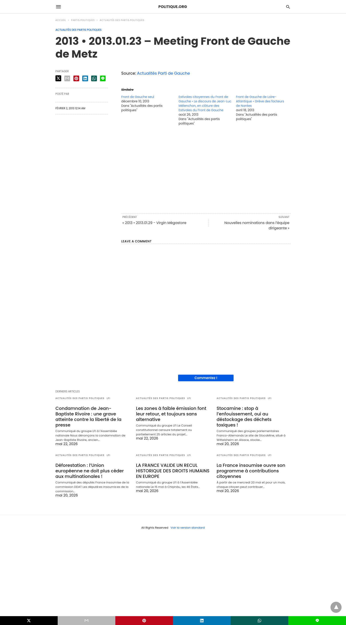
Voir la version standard (188, 528)
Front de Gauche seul (137, 97)
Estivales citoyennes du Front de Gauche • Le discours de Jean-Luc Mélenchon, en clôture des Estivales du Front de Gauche (205, 103)
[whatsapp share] (94, 78)
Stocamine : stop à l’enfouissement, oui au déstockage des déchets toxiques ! (244, 416)
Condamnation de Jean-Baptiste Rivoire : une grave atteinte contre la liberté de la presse (88, 416)
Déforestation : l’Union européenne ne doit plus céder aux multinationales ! (89, 470)
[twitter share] (58, 78)
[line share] (103, 78)
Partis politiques (83, 20)
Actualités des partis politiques (122, 20)
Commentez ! (206, 378)
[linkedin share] (85, 78)
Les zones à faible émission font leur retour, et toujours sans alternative (171, 414)
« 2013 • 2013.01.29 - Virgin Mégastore (154, 222)
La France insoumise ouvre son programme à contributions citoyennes (251, 470)
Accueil (60, 20)
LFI (108, 398)
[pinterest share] (76, 78)
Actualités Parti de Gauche (163, 73)
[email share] (67, 78)
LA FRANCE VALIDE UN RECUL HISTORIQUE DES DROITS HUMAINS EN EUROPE (172, 470)
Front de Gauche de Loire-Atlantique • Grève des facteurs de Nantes (260, 101)
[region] (206, 169)
